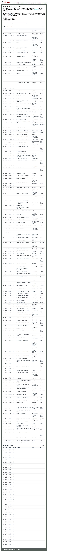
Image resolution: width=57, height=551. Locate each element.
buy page (9, 13)
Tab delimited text (37, 9)
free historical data (10, 14)
